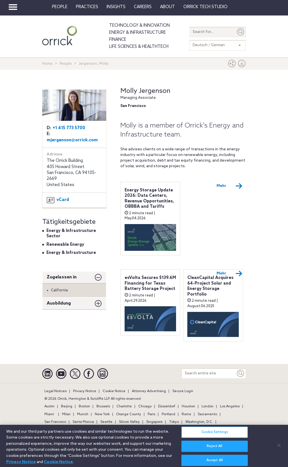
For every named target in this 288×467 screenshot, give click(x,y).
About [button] (167, 7)
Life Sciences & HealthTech (138, 46)
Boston (84, 406)
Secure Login (182, 391)
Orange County (128, 414)
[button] (232, 65)
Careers (143, 7)
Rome (186, 414)
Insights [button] (116, 7)
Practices (87, 7)
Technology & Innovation (139, 25)
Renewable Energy (65, 244)
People (60, 7)
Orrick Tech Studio (205, 7)
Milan (66, 414)
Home (47, 64)
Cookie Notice (114, 391)
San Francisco (55, 422)
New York (102, 414)
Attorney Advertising (149, 391)
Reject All (214, 449)
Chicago (145, 406)
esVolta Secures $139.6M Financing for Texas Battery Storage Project (150, 283)
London (207, 406)
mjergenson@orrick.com (72, 140)
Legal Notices (55, 391)
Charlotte (124, 406)
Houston (188, 406)
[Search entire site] (209, 373)
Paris (151, 414)
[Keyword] (241, 373)
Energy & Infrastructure (137, 32)
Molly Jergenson (145, 91)
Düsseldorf (166, 406)
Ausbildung (59, 303)
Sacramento (207, 414)
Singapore (154, 422)
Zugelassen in (61, 277)
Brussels (103, 406)
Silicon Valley (129, 422)
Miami (49, 414)
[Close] (279, 448)
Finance (117, 39)
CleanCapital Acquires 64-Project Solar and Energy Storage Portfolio (210, 286)
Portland (168, 414)
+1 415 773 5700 (69, 128)
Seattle (106, 422)
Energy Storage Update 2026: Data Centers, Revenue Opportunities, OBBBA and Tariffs (149, 198)
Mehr (229, 186)
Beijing (66, 406)
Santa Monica (83, 422)
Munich (82, 414)
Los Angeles (230, 406)
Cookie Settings (214, 435)
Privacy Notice (84, 391)
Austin (49, 406)
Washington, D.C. (199, 422)
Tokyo (174, 422)
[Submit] (241, 32)
